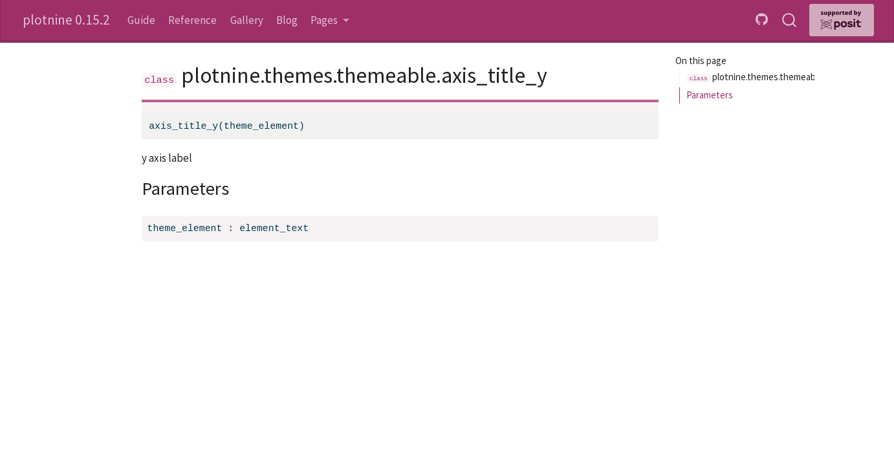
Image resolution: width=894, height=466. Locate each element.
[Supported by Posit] (841, 20)
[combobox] (790, 20)
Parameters (709, 95)
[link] (330, 20)
